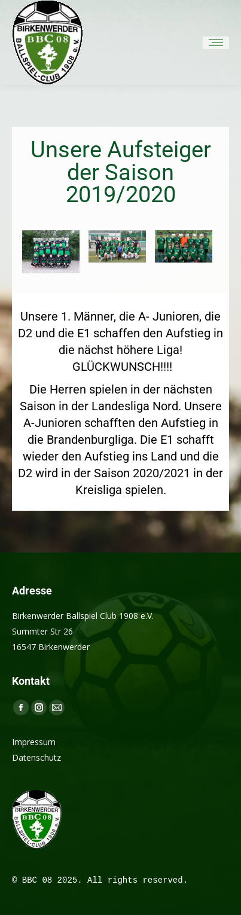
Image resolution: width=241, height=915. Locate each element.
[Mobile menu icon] (216, 42)
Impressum (34, 742)
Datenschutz (36, 757)
